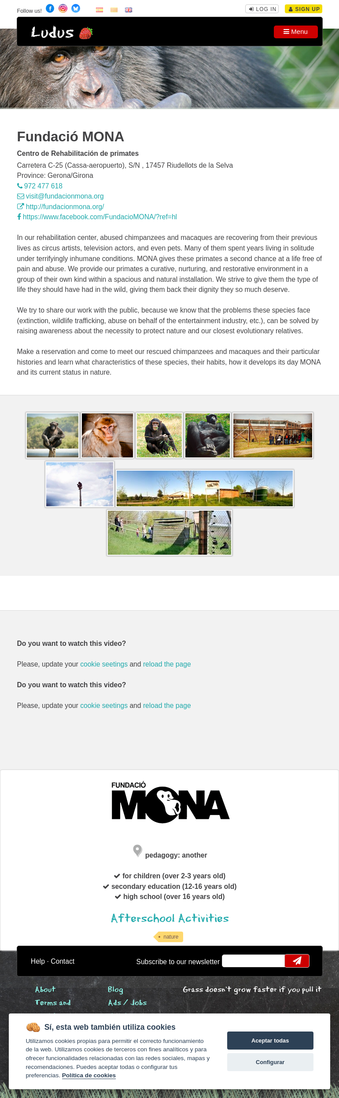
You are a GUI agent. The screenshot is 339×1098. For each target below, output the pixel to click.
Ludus (52, 33)
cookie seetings (104, 664)
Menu (296, 31)
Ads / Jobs (127, 1003)
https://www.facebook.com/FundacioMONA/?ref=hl (97, 217)
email (234, 960)
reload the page (167, 664)
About (45, 990)
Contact (62, 961)
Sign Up (304, 9)
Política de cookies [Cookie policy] (89, 1075)
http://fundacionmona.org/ (60, 206)
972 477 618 (40, 186)
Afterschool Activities (170, 918)
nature (170, 937)
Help (38, 961)
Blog (115, 990)
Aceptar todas (270, 1040)
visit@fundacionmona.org (60, 196)
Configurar (270, 1062)
